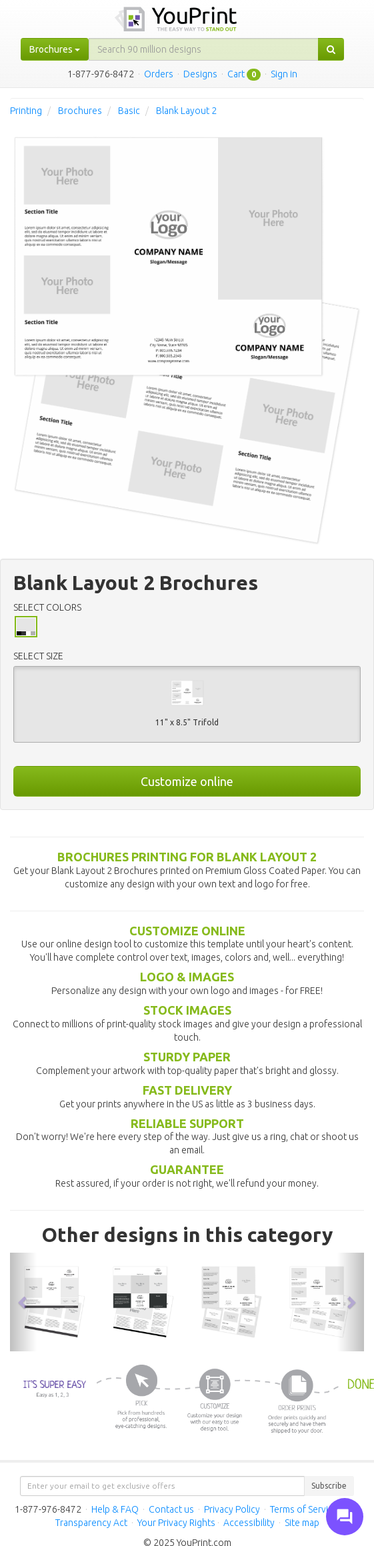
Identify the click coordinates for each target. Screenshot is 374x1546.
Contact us (171, 1509)
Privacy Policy (232, 1509)
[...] (204, 49)
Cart (236, 74)
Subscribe (329, 1485)
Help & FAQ (115, 1509)
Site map (302, 1522)
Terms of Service (304, 1509)
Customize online (187, 781)
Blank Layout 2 (186, 110)
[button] (23, 1302)
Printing (26, 110)
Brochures (80, 110)
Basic (129, 110)
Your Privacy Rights (176, 1522)
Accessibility (249, 1522)
